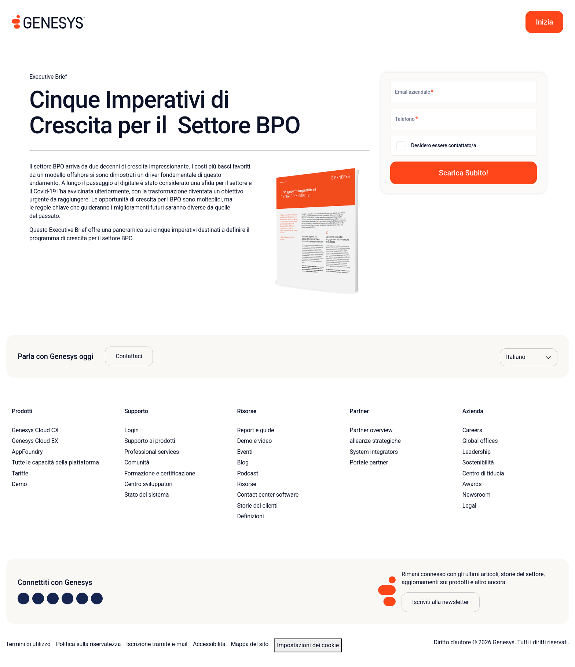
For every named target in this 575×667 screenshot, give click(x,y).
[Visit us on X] (53, 598)
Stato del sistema (146, 494)
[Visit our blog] (97, 598)
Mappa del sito (250, 644)
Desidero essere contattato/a (443, 145)
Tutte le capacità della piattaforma (55, 462)
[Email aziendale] (463, 92)
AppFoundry (27, 451)
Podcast (247, 473)
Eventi (244, 451)
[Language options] (528, 357)
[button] (544, 22)
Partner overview (371, 430)
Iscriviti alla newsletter (440, 602)
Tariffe (20, 473)
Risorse (246, 484)
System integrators (374, 451)
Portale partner (369, 462)
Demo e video (254, 440)
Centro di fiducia (483, 473)
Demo (19, 484)
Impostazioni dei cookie (308, 645)
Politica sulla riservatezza (88, 644)
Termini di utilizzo (28, 644)
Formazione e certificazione (159, 473)
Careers (472, 430)
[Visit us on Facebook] (67, 598)
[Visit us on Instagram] (38, 598)
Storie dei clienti (257, 505)
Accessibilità (209, 644)
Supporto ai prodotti (149, 440)
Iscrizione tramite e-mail (156, 644)
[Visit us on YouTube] (82, 598)
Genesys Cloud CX (35, 430)
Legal (469, 505)
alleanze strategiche (375, 440)
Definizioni (250, 516)
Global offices (480, 440)
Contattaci (129, 356)
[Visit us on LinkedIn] (23, 598)
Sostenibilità (478, 462)
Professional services (151, 451)
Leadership (476, 451)
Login (131, 430)
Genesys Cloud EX (35, 440)
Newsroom (476, 494)
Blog (242, 462)
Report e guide (255, 430)
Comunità (136, 462)
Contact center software (268, 494)
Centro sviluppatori (148, 484)
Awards (472, 484)
